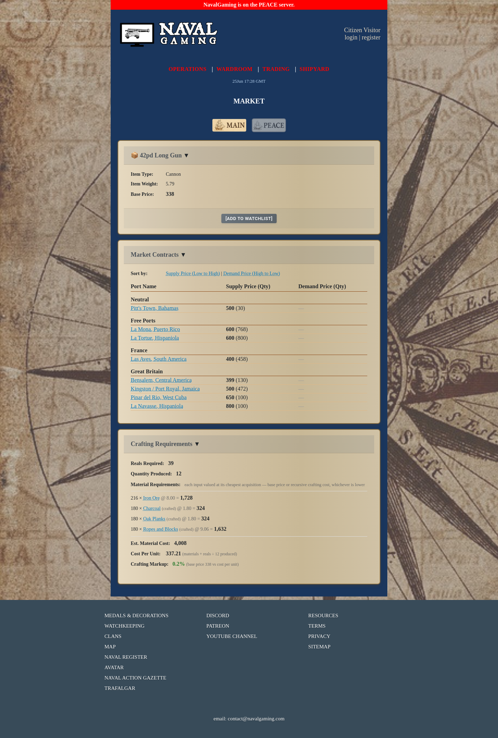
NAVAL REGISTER (125, 657)
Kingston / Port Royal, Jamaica (165, 389)
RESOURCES (323, 615)
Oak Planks (154, 518)
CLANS (112, 636)
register (371, 37)
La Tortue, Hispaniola (155, 338)
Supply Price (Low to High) (193, 273)
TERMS (316, 626)
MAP (110, 646)
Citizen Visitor (362, 30)
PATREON (217, 626)
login (350, 37)
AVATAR (114, 667)
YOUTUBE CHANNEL (231, 636)
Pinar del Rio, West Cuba (159, 397)
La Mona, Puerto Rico (155, 329)
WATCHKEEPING (124, 626)
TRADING (276, 69)
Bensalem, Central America (161, 380)
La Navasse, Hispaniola (157, 406)
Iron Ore (151, 498)
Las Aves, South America (158, 359)
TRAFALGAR (119, 688)
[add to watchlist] (249, 218)
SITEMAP (319, 646)
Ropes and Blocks (160, 529)
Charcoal (152, 508)
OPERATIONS (188, 69)
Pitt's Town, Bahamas (154, 308)
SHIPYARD (314, 69)
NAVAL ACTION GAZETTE (135, 678)
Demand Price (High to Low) (251, 273)
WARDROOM (234, 69)
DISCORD (217, 615)
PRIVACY (319, 636)
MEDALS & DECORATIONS (136, 615)
